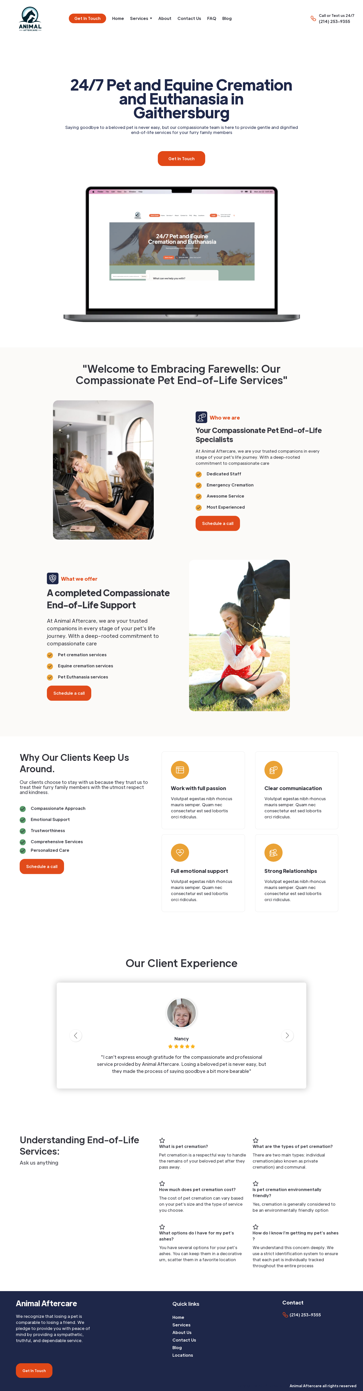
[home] (32, 18)
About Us (182, 1332)
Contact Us (189, 18)
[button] (141, 18)
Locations (182, 1355)
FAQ (211, 18)
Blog (227, 18)
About (164, 18)
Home (118, 18)
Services (181, 1324)
